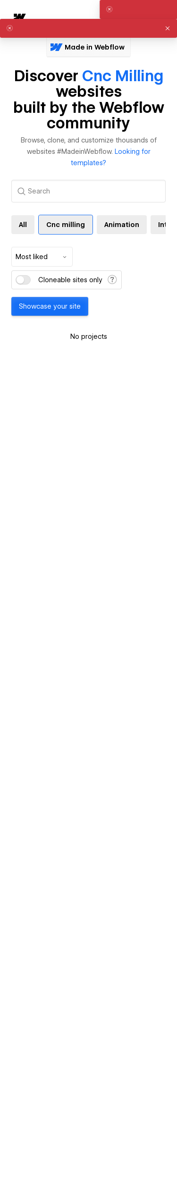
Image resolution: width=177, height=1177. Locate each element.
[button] (167, 28)
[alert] (88, 28)
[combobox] (42, 257)
